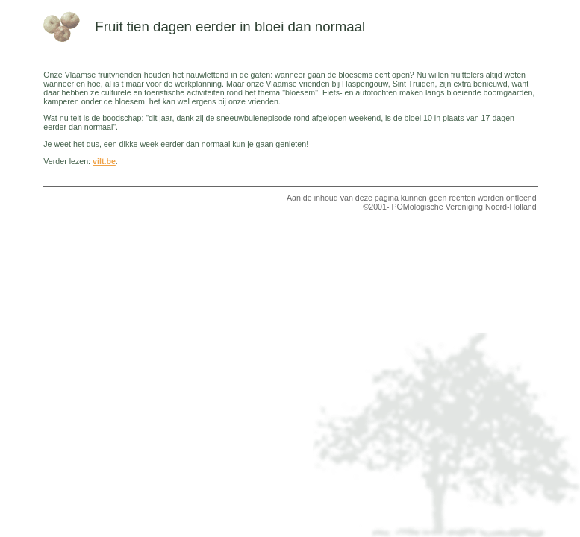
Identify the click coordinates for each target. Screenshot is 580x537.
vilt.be (104, 161)
